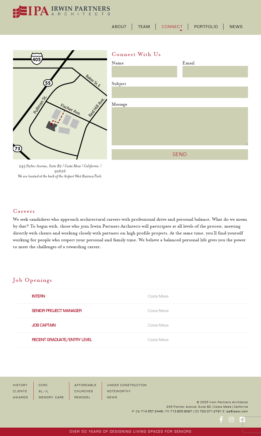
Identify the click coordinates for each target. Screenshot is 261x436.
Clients (20, 391)
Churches (83, 391)
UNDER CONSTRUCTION (127, 385)
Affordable (85, 385)
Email (188, 63)
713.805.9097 (181, 411)
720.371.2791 (211, 411)
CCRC (43, 385)
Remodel (82, 397)
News (236, 27)
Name (118, 63)
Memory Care (51, 397)
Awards (20, 397)
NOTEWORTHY (119, 391)
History (20, 385)
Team (144, 27)
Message (119, 104)
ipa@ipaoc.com (237, 411)
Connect (172, 27)
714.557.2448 (152, 411)
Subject (119, 84)
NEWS (112, 397)
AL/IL (44, 391)
